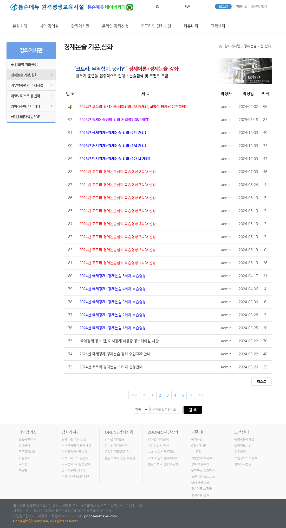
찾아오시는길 (242, 464)
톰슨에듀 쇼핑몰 (201, 489)
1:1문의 (196, 452)
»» (201, 395)
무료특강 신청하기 (203, 470)
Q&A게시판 (199, 446)
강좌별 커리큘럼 (115, 439)
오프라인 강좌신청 (156, 26)
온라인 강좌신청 (115, 26)
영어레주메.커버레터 (25, 106)
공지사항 (197, 439)
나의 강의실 (49, 26)
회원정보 (24, 458)
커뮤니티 (191, 26)
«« (134, 395)
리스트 (261, 382)
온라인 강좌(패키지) (118, 452)
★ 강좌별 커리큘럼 (24, 64)
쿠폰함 (22, 470)
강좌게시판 (80, 26)
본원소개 (19, 26)
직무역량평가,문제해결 (27, 85)
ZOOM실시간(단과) (161, 452)
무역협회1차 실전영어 (76, 464)
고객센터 (218, 26)
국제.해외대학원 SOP (75, 476)
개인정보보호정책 (245, 458)
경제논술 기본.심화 (24, 75)
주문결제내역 (27, 452)
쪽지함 (22, 464)
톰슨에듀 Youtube (203, 476)
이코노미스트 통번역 (25, 96)
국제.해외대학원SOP (25, 117)
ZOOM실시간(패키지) (162, 458)
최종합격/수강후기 (203, 458)
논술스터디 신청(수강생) (120, 458)
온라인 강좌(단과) (116, 446)
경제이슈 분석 (200, 495)
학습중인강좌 (27, 439)
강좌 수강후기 (200, 464)
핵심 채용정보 (200, 483)
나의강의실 (27, 432)
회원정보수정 (242, 446)
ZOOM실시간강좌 (163, 432)
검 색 (193, 410)
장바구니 (24, 446)
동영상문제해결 (244, 439)
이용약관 (240, 452)
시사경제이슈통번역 (74, 452)
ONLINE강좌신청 (119, 432)
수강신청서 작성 (158, 446)
